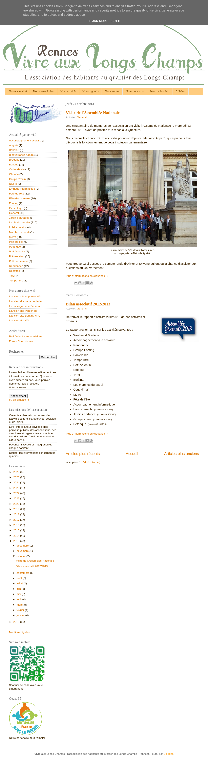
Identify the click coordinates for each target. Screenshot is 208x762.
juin (19, 588)
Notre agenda (90, 91)
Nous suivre (112, 91)
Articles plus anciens (181, 454)
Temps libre (16, 280)
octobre (21, 556)
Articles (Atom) (91, 462)
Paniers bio (16, 241)
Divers (13, 183)
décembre (23, 545)
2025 (16, 477)
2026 (16, 472)
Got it (116, 21)
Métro (12, 236)
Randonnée (16, 266)
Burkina (13, 164)
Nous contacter (135, 91)
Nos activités (68, 91)
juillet (20, 583)
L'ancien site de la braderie (25, 301)
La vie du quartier (19, 222)
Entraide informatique (22, 188)
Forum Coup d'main (21, 341)
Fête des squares (19, 198)
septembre (23, 572)
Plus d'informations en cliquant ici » (87, 275)
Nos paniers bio (159, 91)
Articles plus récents (83, 454)
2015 (16, 530)
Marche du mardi (19, 232)
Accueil (132, 454)
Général (82, 117)
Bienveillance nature (21, 154)
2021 (16, 498)
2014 (16, 535)
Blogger (168, 753)
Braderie (14, 159)
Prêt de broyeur (18, 261)
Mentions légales (19, 632)
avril (19, 599)
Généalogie (16, 208)
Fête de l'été (16, 193)
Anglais (13, 145)
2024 (16, 482)
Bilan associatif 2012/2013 (88, 304)
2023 (16, 487)
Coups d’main (17, 179)
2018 (16, 514)
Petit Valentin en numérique (25, 336)
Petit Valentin (17, 251)
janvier (21, 615)
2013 (16, 540)
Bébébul (14, 150)
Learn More (98, 21)
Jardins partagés (19, 217)
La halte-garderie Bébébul (24, 306)
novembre (23, 550)
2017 (16, 519)
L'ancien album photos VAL (25, 296)
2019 (16, 509)
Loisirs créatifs (17, 227)
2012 (16, 621)
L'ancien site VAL (19, 320)
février (21, 609)
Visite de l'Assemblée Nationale (93, 113)
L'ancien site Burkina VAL (24, 315)
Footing (13, 203)
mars (20, 604)
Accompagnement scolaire (25, 140)
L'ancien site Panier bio (23, 310)
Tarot (12, 275)
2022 (16, 493)
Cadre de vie (17, 169)
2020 (16, 503)
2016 (16, 525)
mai (19, 594)
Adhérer (180, 91)
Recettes (14, 270)
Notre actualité (18, 91)
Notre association (43, 91)
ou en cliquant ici (19, 399)
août (20, 578)
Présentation (16, 256)
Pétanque (15, 246)
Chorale (14, 174)
